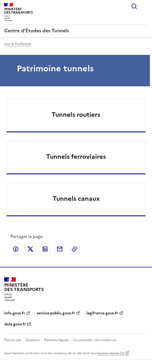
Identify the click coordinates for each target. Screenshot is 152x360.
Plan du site (12, 340)
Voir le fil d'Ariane (17, 43)
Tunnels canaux (76, 198)
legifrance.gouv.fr (102, 313)
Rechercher (134, 6)
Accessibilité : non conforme (94, 340)
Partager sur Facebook (15, 249)
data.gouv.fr (15, 324)
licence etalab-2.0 (110, 353)
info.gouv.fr (14, 313)
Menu (144, 6)
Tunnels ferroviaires (76, 156)
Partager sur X (30, 249)
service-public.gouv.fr (56, 313)
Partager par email (60, 249)
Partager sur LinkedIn (45, 249)
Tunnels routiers (76, 114)
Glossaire (33, 340)
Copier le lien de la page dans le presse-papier (74, 249)
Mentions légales (56, 340)
